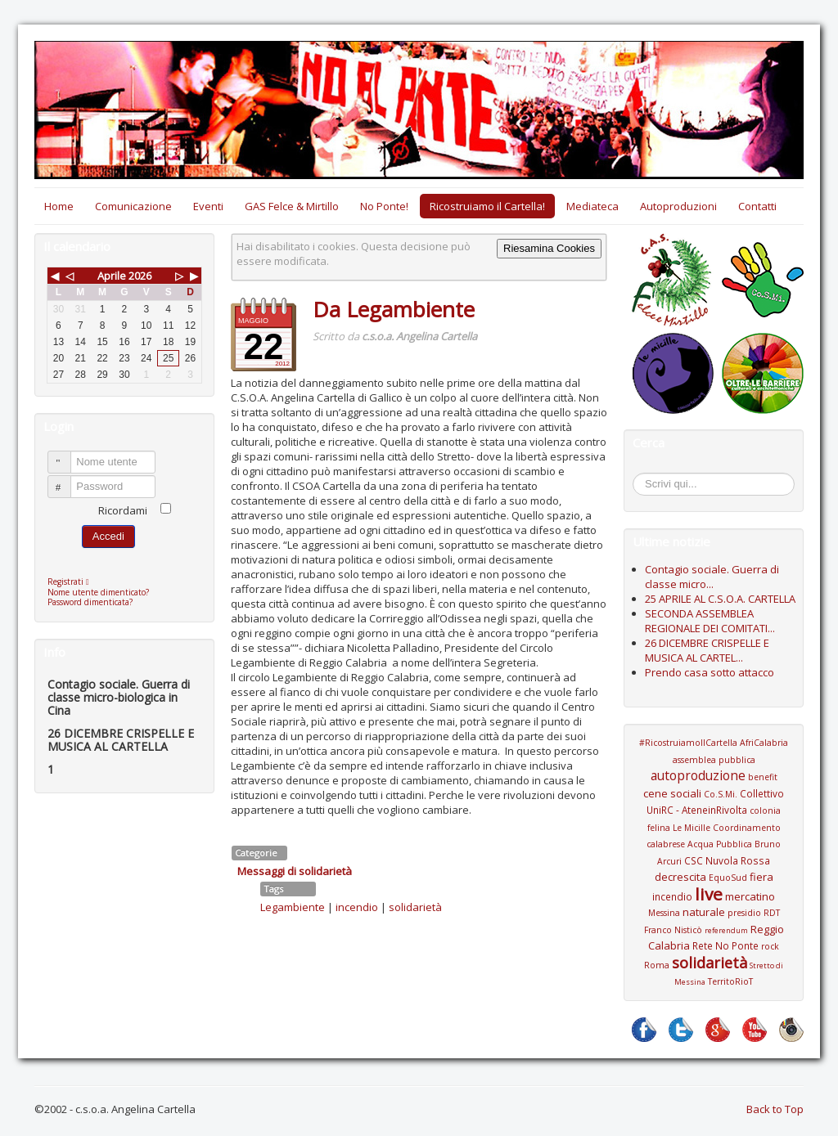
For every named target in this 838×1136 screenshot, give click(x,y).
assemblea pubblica (714, 760)
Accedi (108, 536)
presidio (744, 912)
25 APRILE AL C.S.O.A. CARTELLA (720, 598)
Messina (664, 912)
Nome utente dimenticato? (98, 592)
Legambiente (292, 907)
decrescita (680, 876)
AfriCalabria (764, 742)
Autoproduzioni (678, 206)
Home (59, 206)
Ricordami (122, 510)
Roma (656, 965)
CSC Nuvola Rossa (727, 860)
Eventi (208, 206)
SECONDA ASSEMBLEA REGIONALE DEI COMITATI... (710, 620)
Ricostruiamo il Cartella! (487, 206)
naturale (704, 912)
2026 (139, 275)
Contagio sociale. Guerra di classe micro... (712, 576)
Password (66, 479)
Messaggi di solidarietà (294, 871)
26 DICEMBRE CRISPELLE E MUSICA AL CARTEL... (707, 650)
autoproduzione (698, 775)
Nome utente (66, 455)
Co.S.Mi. (720, 794)
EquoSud (728, 877)
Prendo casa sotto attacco (709, 672)
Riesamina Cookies (549, 248)
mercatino (750, 896)
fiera (761, 876)
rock (770, 946)
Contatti (757, 206)
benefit (762, 777)
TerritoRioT (730, 981)
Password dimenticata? (90, 602)
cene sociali (672, 793)
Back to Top (775, 1109)
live (709, 893)
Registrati (72, 581)
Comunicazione (133, 206)
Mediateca (592, 206)
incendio (357, 907)
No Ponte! (384, 206)
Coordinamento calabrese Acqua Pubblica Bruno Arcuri (714, 844)
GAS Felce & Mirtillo (292, 206)
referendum (726, 930)
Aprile (111, 275)
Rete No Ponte (725, 945)
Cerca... (641, 475)
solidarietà (415, 907)
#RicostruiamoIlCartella (688, 742)
